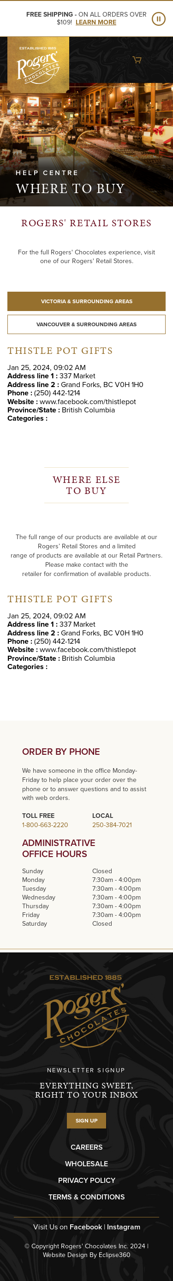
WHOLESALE (86, 1163)
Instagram (123, 1227)
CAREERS (87, 1147)
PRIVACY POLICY (86, 1180)
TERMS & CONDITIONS (86, 1197)
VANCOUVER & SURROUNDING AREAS (86, 324)
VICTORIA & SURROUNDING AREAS (86, 301)
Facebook (86, 1227)
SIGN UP (86, 1120)
